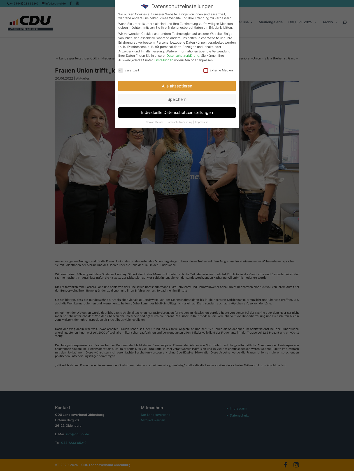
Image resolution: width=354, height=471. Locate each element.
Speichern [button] (177, 97)
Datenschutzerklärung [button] (180, 120)
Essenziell (128, 68)
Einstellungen (163, 58)
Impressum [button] (201, 120)
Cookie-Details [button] (155, 120)
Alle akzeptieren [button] (177, 84)
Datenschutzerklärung (183, 54)
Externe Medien (218, 68)
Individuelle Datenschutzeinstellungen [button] (177, 110)
